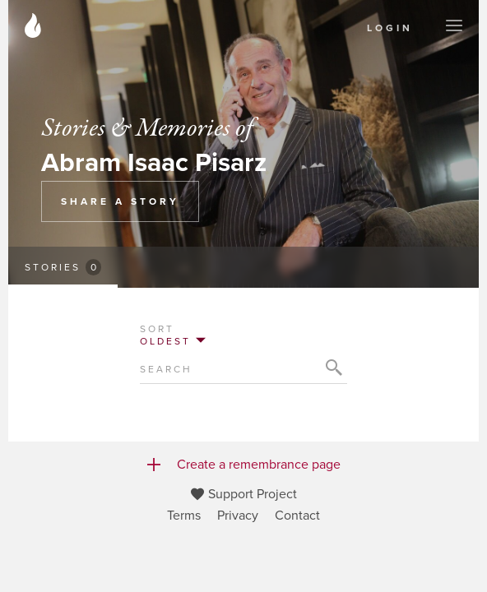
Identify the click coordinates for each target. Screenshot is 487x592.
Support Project (244, 494)
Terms (184, 515)
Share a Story (120, 201)
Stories (63, 267)
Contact (297, 515)
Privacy (237, 515)
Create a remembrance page (244, 464)
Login (390, 28)
